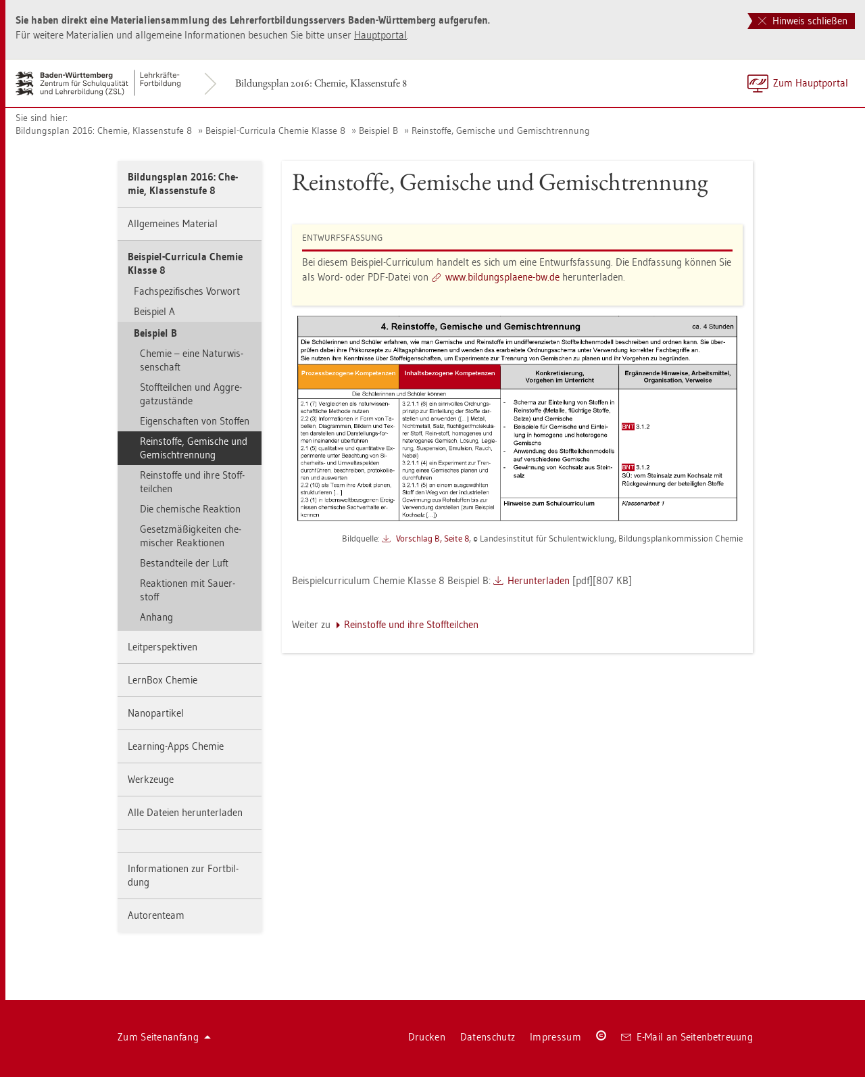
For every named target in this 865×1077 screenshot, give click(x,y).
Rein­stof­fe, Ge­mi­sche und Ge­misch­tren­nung (501, 130)
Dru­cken (426, 1036)
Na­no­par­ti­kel (156, 713)
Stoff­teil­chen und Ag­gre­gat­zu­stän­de (191, 394)
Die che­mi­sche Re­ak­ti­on (190, 508)
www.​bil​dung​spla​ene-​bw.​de (502, 276)
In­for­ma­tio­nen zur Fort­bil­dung (183, 875)
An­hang (156, 617)
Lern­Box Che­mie (162, 679)
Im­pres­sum (555, 1036)
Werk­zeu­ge (151, 779)
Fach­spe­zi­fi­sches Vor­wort (187, 291)
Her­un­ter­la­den (539, 580)
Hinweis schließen (802, 20)
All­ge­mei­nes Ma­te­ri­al (173, 223)
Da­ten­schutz (487, 1036)
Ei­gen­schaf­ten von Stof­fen (194, 420)
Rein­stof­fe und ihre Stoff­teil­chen (192, 482)
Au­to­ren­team (156, 915)
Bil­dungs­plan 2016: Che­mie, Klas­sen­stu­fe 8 (321, 83)
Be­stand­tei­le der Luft (184, 562)
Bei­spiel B (378, 130)
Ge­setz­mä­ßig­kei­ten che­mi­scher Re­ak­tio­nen (190, 536)
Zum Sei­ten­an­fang (164, 1036)
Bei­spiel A (154, 311)
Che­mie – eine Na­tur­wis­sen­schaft (191, 360)
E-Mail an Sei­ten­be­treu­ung (687, 1036)
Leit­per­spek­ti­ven (162, 646)
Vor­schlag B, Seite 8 (432, 538)
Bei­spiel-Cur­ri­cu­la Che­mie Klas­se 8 (275, 130)
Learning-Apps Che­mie (176, 746)
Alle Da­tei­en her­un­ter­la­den (185, 812)
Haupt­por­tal (380, 34)
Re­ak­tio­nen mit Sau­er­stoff (187, 590)
